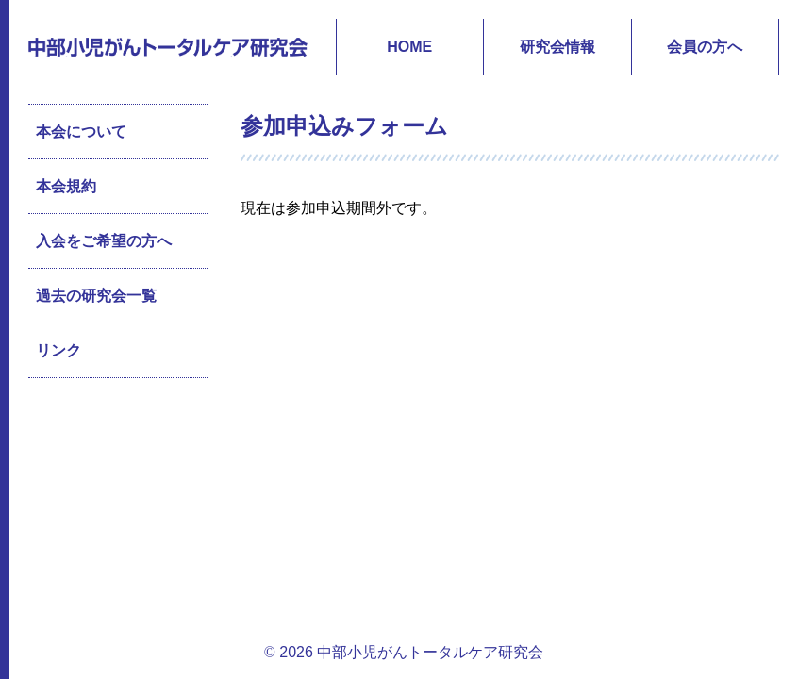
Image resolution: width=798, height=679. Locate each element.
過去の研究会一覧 (96, 296)
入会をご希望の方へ (104, 241)
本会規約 (66, 186)
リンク (58, 350)
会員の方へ (704, 47)
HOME (409, 47)
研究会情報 (557, 47)
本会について (81, 132)
